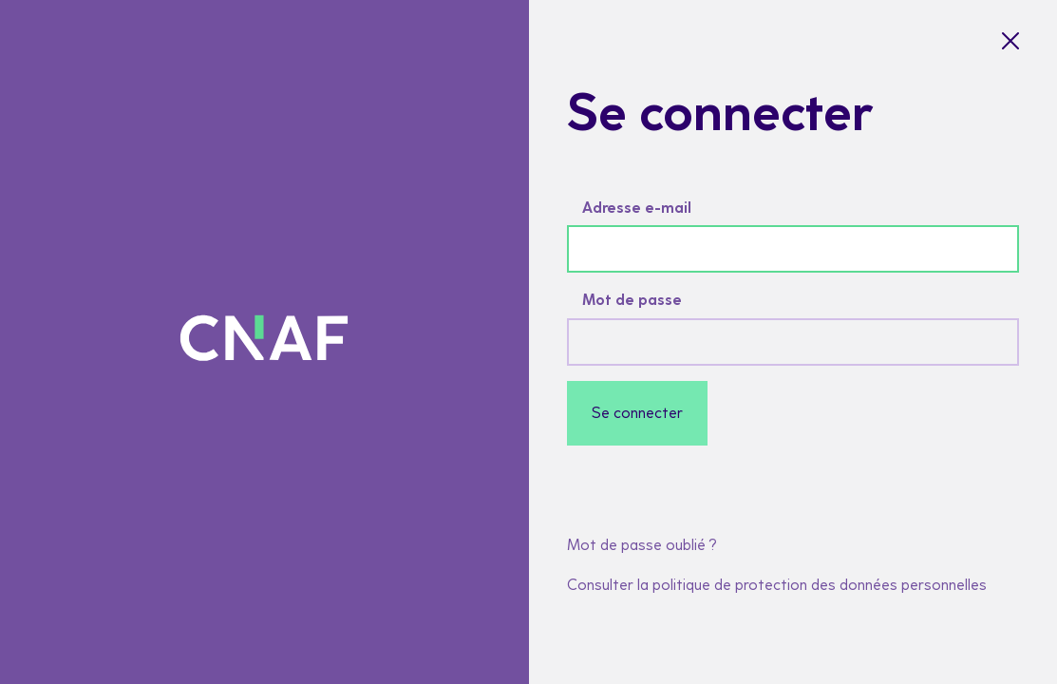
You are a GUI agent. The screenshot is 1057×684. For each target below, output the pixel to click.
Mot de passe (632, 300)
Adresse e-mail (636, 208)
